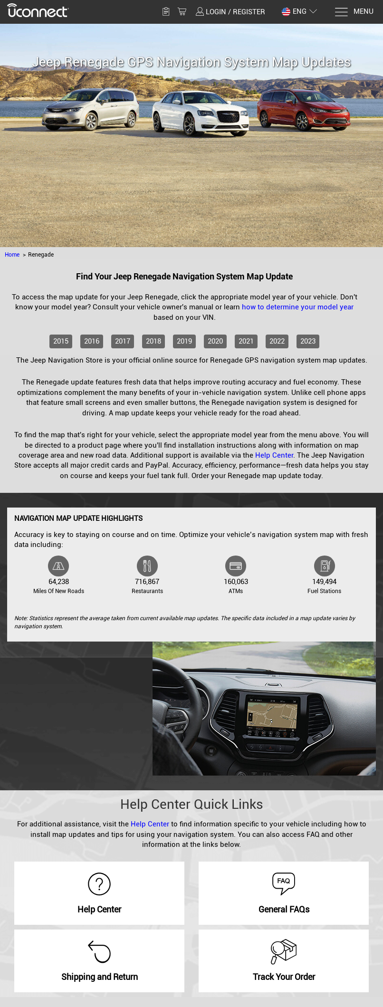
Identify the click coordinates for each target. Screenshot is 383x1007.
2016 (91, 341)
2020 (215, 341)
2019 (184, 341)
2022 (277, 341)
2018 (153, 341)
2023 (308, 341)
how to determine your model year (298, 307)
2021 (246, 341)
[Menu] (354, 12)
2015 (60, 341)
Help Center (274, 455)
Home (12, 254)
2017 (122, 341)
